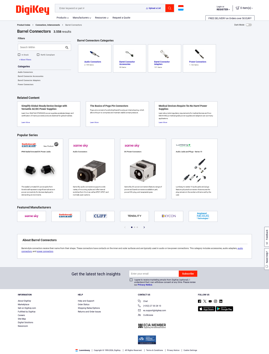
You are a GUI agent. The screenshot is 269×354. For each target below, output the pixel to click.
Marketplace (23, 304)
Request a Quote (121, 17)
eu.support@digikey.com (152, 310)
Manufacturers (81, 17)
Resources (100, 17)
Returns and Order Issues (89, 311)
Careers (21, 315)
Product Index (23, 25)
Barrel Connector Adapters (29, 80)
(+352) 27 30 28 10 (149, 306)
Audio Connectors (25, 72)
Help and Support (86, 301)
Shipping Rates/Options (89, 308)
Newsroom (23, 326)
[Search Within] (42, 47)
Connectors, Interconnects (48, 25)
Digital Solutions (25, 322)
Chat (143, 301)
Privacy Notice (145, 284)
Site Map (22, 319)
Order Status (83, 304)
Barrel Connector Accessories (30, 76)
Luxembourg (82, 350)
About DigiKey (24, 301)
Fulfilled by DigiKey (27, 311)
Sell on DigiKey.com (27, 308)
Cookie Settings (190, 350)
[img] (32, 10)
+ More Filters (25, 60)
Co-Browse (145, 315)
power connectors (45, 251)
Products (61, 17)
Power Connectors (25, 84)
